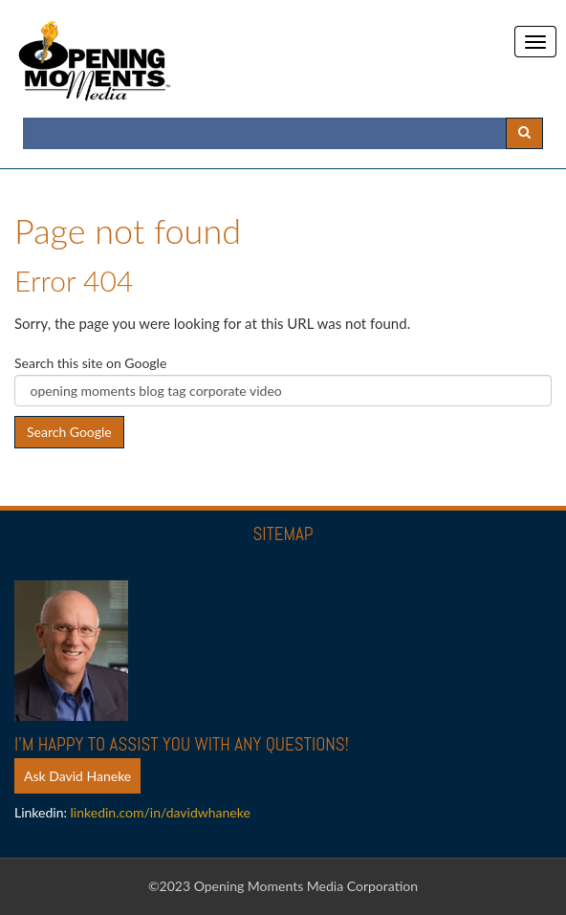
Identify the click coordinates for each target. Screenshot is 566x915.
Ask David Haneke (77, 776)
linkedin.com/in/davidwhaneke (160, 812)
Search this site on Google (90, 363)
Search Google (69, 432)
